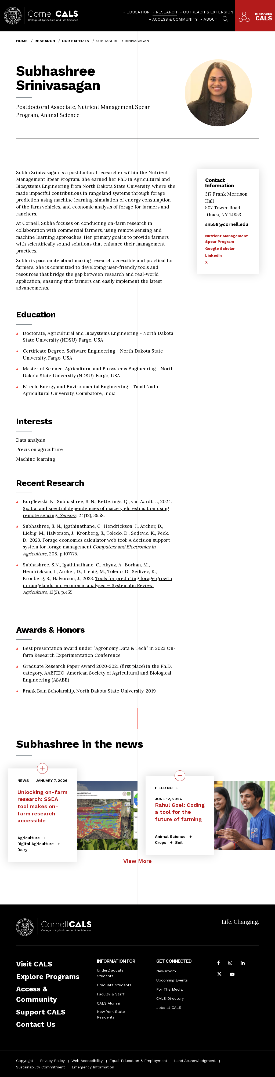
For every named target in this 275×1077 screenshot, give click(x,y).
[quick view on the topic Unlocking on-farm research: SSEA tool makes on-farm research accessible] (42, 768)
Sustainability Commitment (40, 1067)
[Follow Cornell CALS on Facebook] (218, 963)
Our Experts (75, 41)
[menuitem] (136, 12)
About (210, 19)
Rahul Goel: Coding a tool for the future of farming (180, 812)
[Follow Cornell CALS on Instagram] (230, 963)
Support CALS (40, 1012)
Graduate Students (114, 985)
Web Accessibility (87, 1060)
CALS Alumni (108, 1003)
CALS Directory (170, 998)
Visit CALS (34, 964)
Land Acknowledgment (195, 1060)
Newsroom (166, 971)
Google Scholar (220, 248)
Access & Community (175, 19)
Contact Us (35, 1024)
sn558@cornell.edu (226, 224)
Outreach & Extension (208, 12)
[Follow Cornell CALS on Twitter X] (219, 974)
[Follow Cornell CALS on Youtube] (232, 974)
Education (138, 12)
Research (166, 12)
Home (22, 41)
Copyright (24, 1060)
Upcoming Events (172, 980)
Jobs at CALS (168, 1007)
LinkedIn (213, 255)
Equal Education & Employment (138, 1060)
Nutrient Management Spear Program (226, 239)
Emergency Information (93, 1067)
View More (137, 861)
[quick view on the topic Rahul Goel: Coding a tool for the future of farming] (180, 775)
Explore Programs (47, 977)
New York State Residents (111, 1014)
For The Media (169, 989)
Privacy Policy (52, 1060)
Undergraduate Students (110, 973)
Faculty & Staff (111, 994)
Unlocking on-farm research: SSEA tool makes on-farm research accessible (42, 806)
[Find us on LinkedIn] (243, 963)
